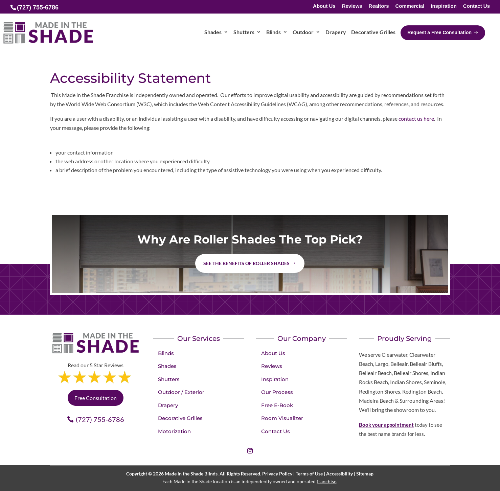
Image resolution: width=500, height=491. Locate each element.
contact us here (416, 118)
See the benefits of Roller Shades (246, 263)
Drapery (168, 405)
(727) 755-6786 (100, 419)
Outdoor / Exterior (181, 392)
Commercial (409, 6)
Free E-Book (277, 405)
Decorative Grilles (180, 418)
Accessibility (339, 473)
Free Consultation (95, 398)
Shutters (169, 379)
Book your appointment (386, 425)
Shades (167, 366)
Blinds (166, 353)
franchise (326, 481)
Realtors (379, 6)
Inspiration (444, 6)
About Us (324, 6)
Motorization (174, 431)
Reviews (352, 6)
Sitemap (364, 473)
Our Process (277, 392)
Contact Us (476, 6)
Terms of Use (309, 473)
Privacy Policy (277, 473)
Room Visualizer (282, 418)
